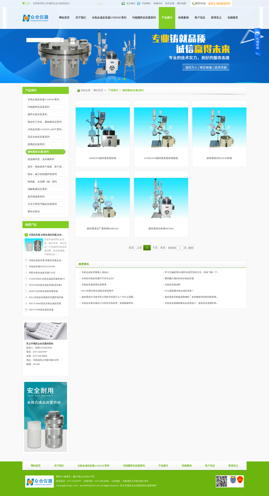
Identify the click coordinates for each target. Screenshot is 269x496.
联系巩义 (216, 17)
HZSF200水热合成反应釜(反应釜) (45, 285)
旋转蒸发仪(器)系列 (38, 151)
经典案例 (183, 17)
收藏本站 (158, 3)
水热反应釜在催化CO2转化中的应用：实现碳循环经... (108, 303)
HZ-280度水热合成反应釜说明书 (97, 290)
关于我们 (80, 17)
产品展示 (167, 17)
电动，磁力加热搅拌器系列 (42, 174)
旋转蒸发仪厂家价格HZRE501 (103, 228)
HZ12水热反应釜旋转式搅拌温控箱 (46, 297)
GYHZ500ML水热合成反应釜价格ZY (47, 279)
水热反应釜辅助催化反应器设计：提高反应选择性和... (191, 303)
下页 (154, 247)
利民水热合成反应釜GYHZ (42, 272)
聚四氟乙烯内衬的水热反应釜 (179, 278)
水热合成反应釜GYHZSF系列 (109, 17)
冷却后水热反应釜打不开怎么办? (98, 278)
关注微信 (130, 3)
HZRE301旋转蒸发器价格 (102, 158)
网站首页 (64, 17)
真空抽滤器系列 (36, 196)
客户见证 (200, 17)
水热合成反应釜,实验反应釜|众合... (46, 260)
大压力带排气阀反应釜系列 (42, 204)
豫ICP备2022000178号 (84, 476)
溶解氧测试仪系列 (37, 189)
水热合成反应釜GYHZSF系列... (44, 99)
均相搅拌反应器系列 (144, 17)
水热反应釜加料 (172, 284)
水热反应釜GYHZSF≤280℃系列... (45, 129)
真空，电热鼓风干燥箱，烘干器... (46, 166)
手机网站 (146, 3)
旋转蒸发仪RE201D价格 (219, 158)
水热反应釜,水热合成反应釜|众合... (46, 234)
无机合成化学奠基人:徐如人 (95, 272)
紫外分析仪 (34, 211)
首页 (131, 247)
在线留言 (233, 17)
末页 (162, 247)
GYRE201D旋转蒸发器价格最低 (161, 158)
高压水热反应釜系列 (39, 136)
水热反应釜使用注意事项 (94, 284)
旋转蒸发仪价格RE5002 (161, 228)
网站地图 (181, 3)
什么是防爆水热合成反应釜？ (179, 290)
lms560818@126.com (90, 485)
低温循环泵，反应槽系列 (41, 159)
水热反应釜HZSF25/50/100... (42, 266)
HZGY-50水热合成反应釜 (41, 309)
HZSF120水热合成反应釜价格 (43, 291)
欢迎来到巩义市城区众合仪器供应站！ (52, 3)
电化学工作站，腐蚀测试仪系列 (45, 121)
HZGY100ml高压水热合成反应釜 (45, 303)
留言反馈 (169, 3)
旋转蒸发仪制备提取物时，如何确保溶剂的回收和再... (191, 297)
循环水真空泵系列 (37, 114)
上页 (139, 247)
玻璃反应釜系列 (36, 144)
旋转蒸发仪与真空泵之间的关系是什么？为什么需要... (108, 297)
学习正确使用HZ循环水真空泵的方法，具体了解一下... (192, 272)
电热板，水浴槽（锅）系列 (42, 181)
